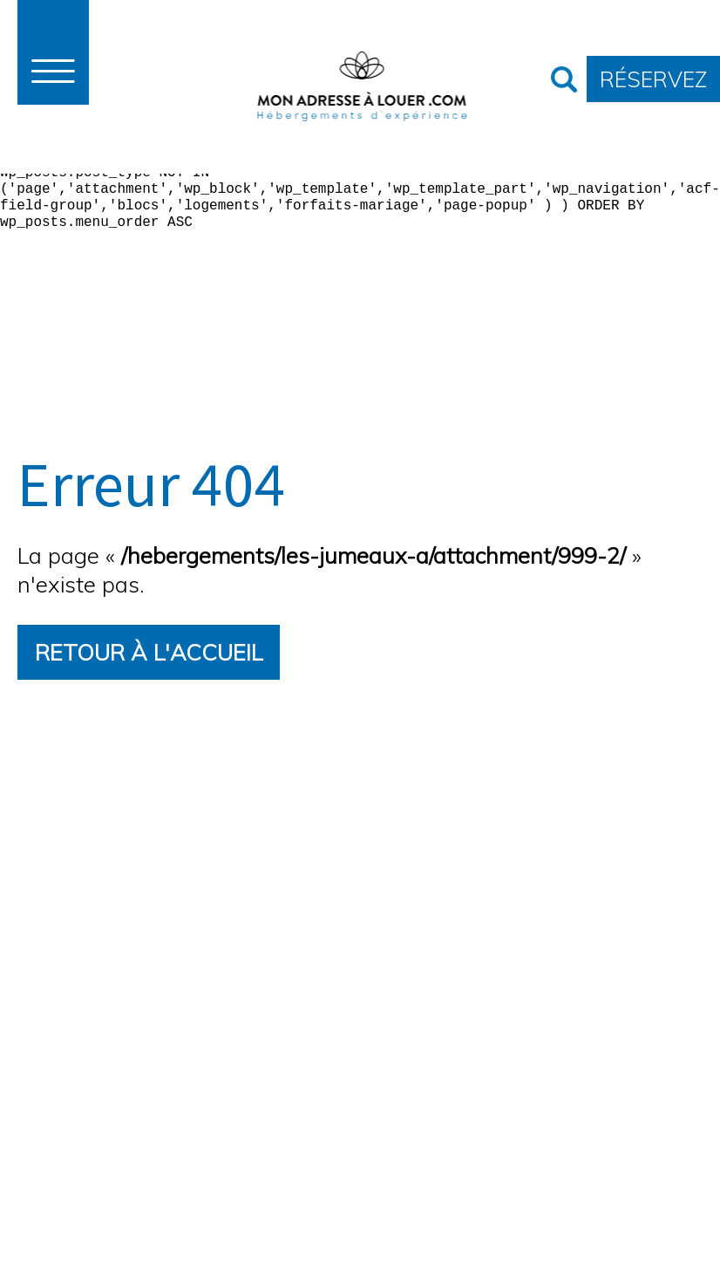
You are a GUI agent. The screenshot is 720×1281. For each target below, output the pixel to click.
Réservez (654, 78)
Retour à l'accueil (148, 651)
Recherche (564, 79)
